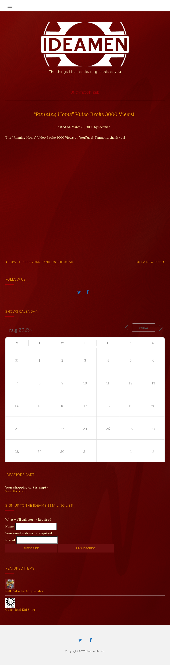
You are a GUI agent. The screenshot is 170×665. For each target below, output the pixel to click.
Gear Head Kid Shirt (20, 610)
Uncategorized (85, 93)
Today (144, 327)
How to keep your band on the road (39, 262)
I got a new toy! (149, 262)
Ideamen (104, 127)
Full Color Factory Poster (24, 591)
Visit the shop (15, 491)
